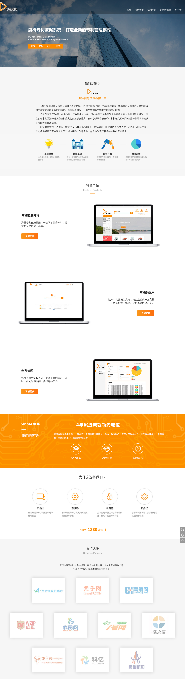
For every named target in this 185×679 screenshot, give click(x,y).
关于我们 (179, 10)
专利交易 (151, 10)
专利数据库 (165, 10)
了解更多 (29, 236)
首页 (129, 10)
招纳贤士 (139, 10)
